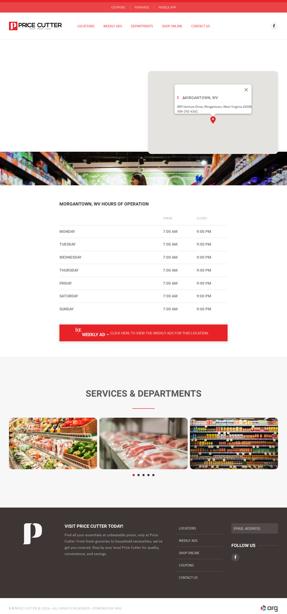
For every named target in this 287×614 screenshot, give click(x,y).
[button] (213, 119)
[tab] (134, 475)
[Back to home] (35, 26)
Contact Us (200, 26)
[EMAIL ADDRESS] (254, 528)
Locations (85, 26)
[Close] (246, 89)
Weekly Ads (188, 540)
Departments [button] (142, 26)
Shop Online (172, 26)
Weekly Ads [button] (112, 26)
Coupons (118, 7)
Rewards (142, 7)
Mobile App (167, 7)
